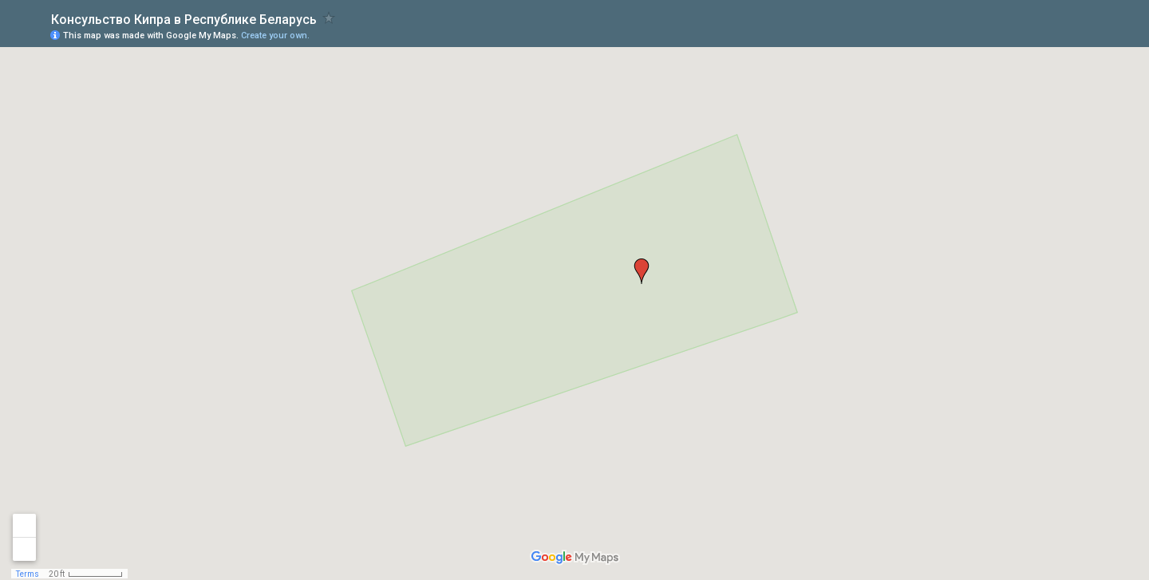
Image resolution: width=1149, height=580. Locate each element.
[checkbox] (329, 18)
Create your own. (275, 35)
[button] (641, 271)
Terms (27, 574)
